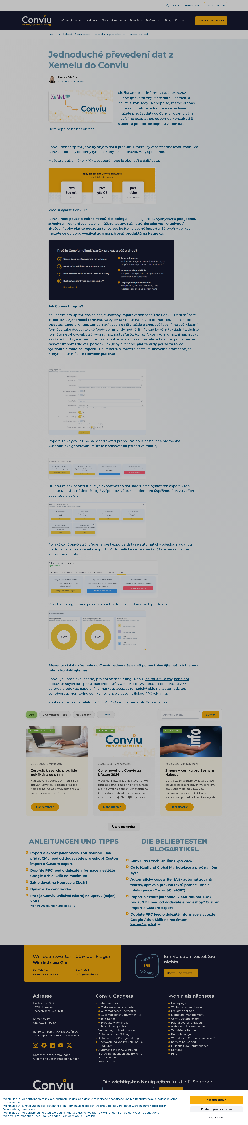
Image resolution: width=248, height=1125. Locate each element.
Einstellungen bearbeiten (216, 1109)
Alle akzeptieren (216, 1099)
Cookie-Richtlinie (84, 1116)
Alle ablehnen (216, 1117)
